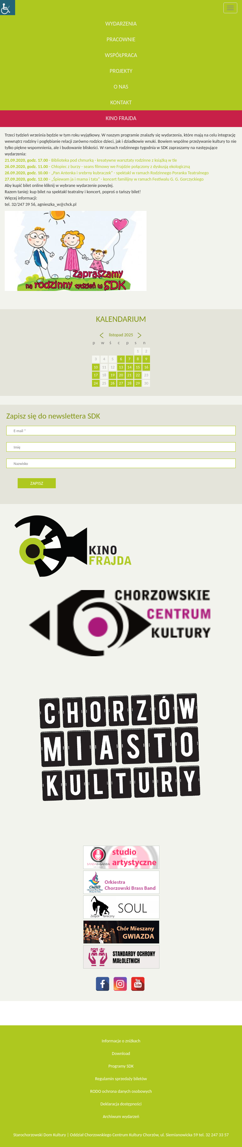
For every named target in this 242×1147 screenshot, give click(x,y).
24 (96, 383)
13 (121, 367)
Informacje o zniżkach (121, 1041)
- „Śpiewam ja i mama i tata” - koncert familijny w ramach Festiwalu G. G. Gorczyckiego (104, 179)
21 (129, 375)
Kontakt (121, 102)
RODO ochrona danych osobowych (121, 1091)
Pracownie (121, 39)
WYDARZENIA (121, 23)
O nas (121, 86)
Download (121, 1053)
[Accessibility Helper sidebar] (7, 7)
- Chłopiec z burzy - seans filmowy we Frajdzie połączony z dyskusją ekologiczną (97, 166)
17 (96, 375)
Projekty (121, 70)
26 (113, 383)
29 (138, 383)
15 (138, 367)
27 (121, 383)
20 (121, 375)
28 (129, 383)
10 (96, 367)
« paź (102, 338)
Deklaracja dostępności (121, 1104)
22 (138, 375)
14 (129, 367)
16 (146, 367)
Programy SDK (121, 1066)
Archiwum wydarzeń (121, 1116)
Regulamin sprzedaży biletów (121, 1078)
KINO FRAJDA (121, 118)
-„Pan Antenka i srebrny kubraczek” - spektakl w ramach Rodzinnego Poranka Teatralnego (107, 173)
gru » (140, 338)
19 (113, 375)
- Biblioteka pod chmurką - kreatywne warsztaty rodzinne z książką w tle (91, 160)
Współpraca (121, 55)
